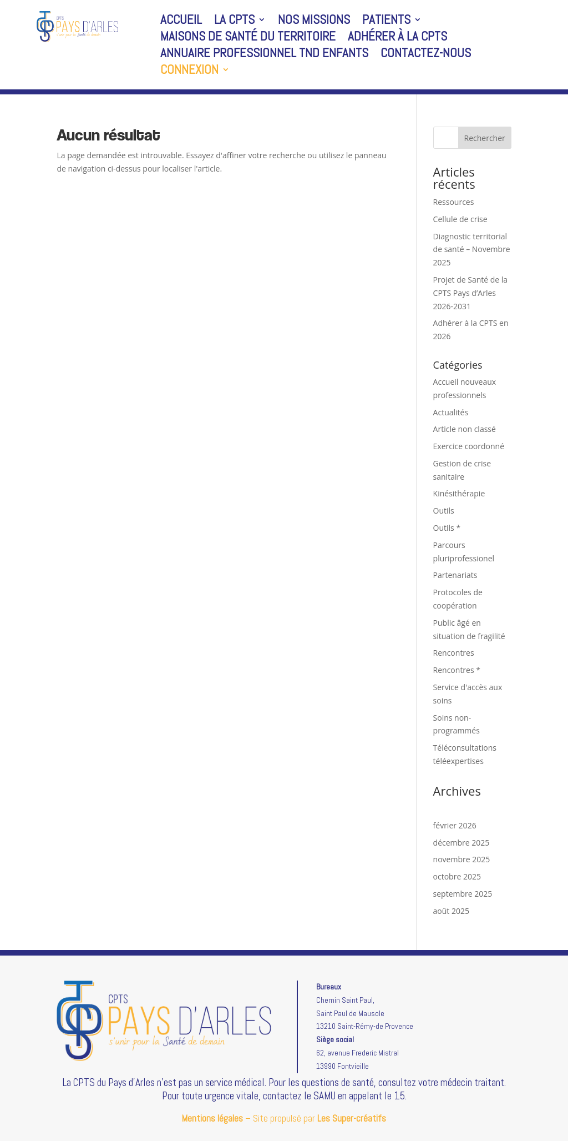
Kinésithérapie (459, 493)
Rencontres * (456, 670)
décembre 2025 (461, 842)
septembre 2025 (463, 893)
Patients (386, 22)
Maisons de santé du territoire (248, 38)
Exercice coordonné (468, 446)
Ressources (453, 202)
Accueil (181, 22)
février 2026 (454, 825)
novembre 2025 (461, 859)
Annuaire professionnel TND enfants (264, 55)
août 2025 (451, 911)
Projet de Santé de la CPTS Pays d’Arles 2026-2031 (470, 292)
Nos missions (314, 22)
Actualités (451, 412)
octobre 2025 (457, 876)
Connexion (189, 72)
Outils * (447, 527)
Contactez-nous (426, 55)
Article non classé (464, 429)
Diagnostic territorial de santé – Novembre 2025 (471, 249)
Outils (443, 510)
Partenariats (455, 575)
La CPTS (234, 22)
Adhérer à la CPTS (397, 38)
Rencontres (453, 652)
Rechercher (484, 138)
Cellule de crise (460, 219)
